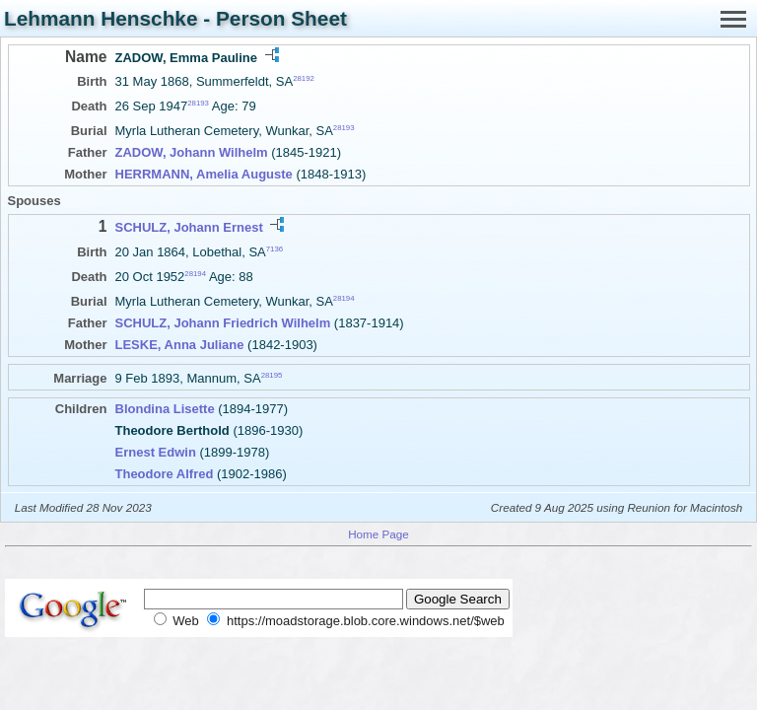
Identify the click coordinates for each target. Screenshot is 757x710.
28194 (195, 273)
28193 (198, 103)
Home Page (378, 534)
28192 (303, 78)
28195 (272, 375)
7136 (274, 248)
